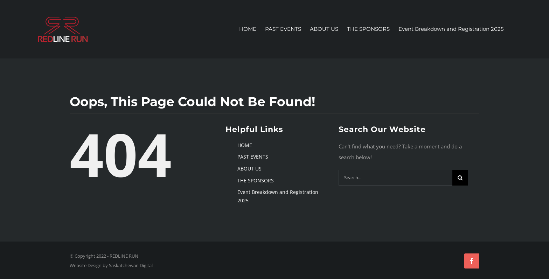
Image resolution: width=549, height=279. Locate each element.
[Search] (460, 178)
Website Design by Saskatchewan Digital (111, 265)
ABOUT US (249, 168)
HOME (244, 144)
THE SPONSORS (255, 180)
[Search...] (395, 178)
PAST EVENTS (252, 156)
